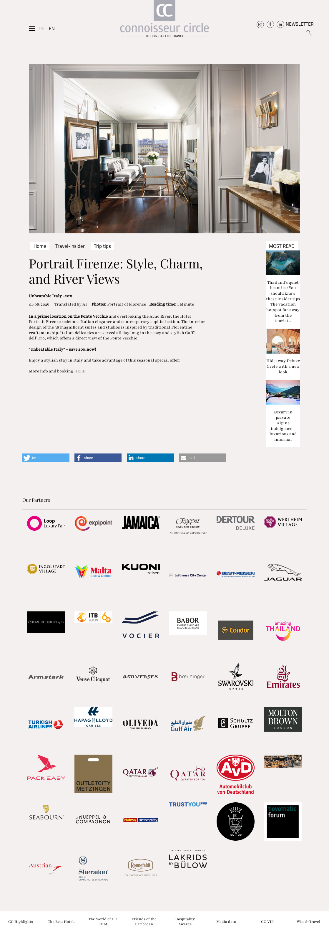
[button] (45, 457)
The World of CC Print (103, 921)
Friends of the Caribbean (144, 921)
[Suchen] (309, 32)
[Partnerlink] (46, 523)
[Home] (164, 21)
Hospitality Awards (185, 921)
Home (40, 246)
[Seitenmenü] (32, 28)
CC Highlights (20, 921)
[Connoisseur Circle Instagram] (260, 23)
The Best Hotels (61, 921)
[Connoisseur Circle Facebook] (270, 23)
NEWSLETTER (300, 23)
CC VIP (267, 921)
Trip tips (102, 246)
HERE (79, 371)
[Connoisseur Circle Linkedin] (280, 23)
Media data (226, 921)
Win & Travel (308, 921)
